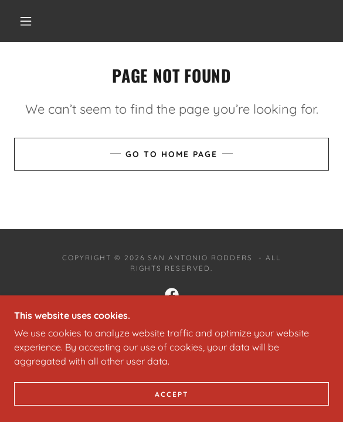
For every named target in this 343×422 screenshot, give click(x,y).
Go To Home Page (171, 154)
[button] (30, 21)
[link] (172, 295)
